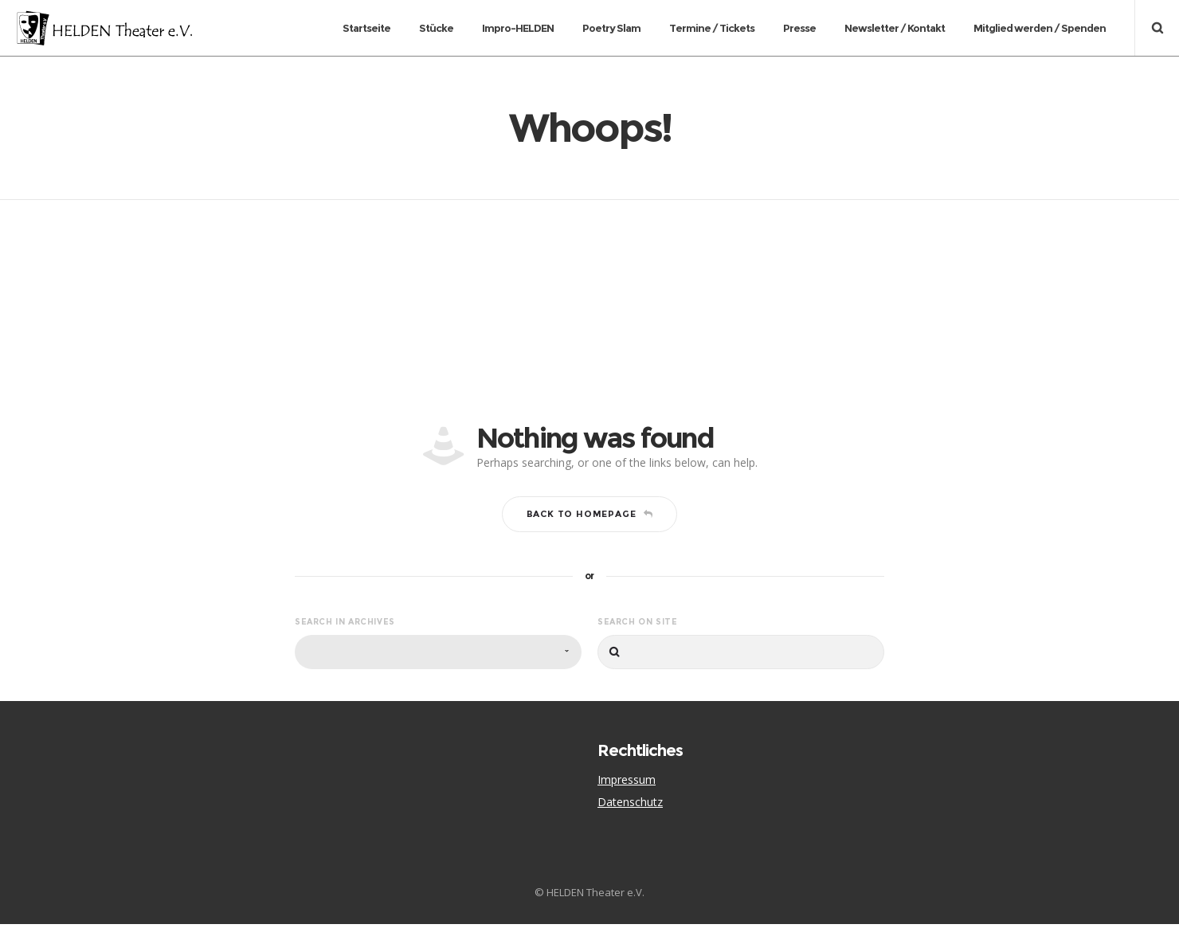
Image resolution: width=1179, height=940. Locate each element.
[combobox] (438, 668)
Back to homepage (590, 529)
